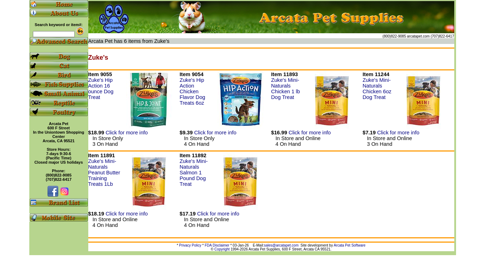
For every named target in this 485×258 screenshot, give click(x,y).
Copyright (222, 249)
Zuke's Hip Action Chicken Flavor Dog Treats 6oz (193, 91)
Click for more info (126, 132)
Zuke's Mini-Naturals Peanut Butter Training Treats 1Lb (104, 172)
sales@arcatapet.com (281, 245)
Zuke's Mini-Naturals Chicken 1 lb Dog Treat (285, 88)
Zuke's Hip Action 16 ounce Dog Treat (101, 88)
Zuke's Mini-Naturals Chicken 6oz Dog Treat (377, 88)
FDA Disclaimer (217, 245)
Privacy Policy (190, 245)
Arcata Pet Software (350, 245)
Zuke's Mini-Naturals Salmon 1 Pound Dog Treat (194, 172)
